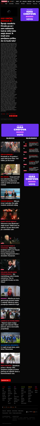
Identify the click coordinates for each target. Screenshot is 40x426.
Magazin (25, 1)
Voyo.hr (10, 417)
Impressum (4, 410)
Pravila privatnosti (5, 413)
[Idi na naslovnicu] (12, 2)
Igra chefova (16, 401)
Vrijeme (3, 399)
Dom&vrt (22, 390)
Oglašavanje (9, 410)
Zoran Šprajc (10, 119)
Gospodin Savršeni (16, 399)
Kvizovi (29, 399)
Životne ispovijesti (23, 403)
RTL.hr (3, 417)
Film (14, 390)
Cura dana (29, 390)
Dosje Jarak (35, 3)
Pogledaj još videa (5, 380)
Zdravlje (22, 401)
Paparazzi (15, 393)
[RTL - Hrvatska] (31, 412)
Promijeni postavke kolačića (17, 413)
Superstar (15, 398)
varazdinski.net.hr (32, 417)
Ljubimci (22, 395)
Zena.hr (7, 417)
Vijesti (2, 3)
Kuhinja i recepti (23, 391)
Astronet (29, 388)
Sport (17, 1)
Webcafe (30, 1)
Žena (34, 1)
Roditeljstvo (23, 399)
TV (14, 395)
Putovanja (22, 398)
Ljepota (22, 393)
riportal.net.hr (15, 418)
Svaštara (29, 398)
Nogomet (9, 388)
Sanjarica (36, 392)
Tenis (8, 396)
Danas (3, 387)
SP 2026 (9, 399)
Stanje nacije (29, 3)
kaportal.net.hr (26, 417)
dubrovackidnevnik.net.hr (22, 418)
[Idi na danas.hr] (5, 1)
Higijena (5, 119)
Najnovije (36, 390)
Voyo (14, 403)
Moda (22, 396)
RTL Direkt (23, 3)
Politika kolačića (20, 410)
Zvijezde (15, 388)
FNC (8, 401)
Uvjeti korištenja (14, 410)
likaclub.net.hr (15, 420)
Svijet (6, 3)
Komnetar (29, 393)
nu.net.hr (33, 418)
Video (36, 388)
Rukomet (9, 390)
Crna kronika (11, 3)
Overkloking (30, 395)
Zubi (2, 119)
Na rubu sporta (10, 393)
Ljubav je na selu (16, 396)
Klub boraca (9, 391)
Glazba (15, 391)
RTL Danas (17, 3)
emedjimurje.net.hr (16, 417)
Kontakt (10, 413)
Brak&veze (22, 388)
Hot (21, 1)
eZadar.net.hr (29, 418)
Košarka (9, 395)
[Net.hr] (36, 412)
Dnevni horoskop (30, 391)
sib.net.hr (21, 417)
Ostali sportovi (10, 398)
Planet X (29, 396)
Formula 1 (9, 403)
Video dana (29, 401)
